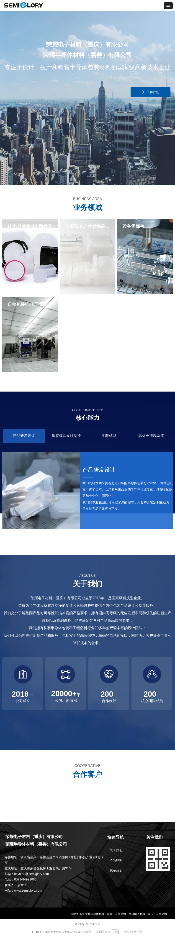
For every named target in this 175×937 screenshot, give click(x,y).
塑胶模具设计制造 (66, 436)
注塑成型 (108, 436)
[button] (168, 5)
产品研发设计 (24, 436)
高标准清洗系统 (151, 436)
